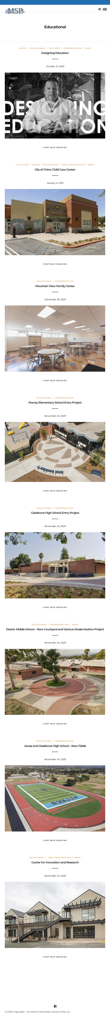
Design (23, 48)
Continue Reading (55, 147)
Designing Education (55, 53)
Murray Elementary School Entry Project (55, 402)
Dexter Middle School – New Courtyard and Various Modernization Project (55, 629)
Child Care (22, 165)
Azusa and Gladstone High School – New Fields (55, 746)
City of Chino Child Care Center (55, 169)
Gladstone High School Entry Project (55, 513)
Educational (38, 48)
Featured (54, 48)
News (88, 48)
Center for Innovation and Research (55, 862)
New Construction (73, 165)
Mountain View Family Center (55, 286)
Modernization (72, 48)
